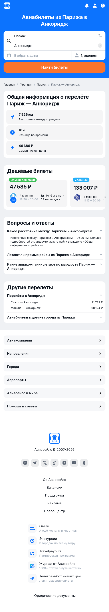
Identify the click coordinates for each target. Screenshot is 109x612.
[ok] (84, 462)
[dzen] (64, 462)
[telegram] (35, 462)
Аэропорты (54, 380)
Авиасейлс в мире (54, 393)
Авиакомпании (54, 340)
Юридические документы (54, 595)
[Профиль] (94, 5)
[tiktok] (54, 462)
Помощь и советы (54, 406)
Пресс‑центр (54, 511)
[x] (44, 462)
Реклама (54, 503)
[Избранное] (86, 5)
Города (54, 367)
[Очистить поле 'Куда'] (100, 45)
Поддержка (54, 495)
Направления (54, 353)
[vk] (25, 462)
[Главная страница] (7, 5)
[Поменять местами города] (100, 36)
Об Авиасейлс (54, 480)
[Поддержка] (102, 5)
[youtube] (74, 462)
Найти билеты (54, 67)
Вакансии (54, 487)
